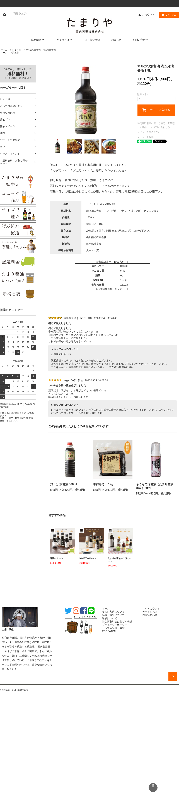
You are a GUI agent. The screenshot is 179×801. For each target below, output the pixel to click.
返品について (109, 618)
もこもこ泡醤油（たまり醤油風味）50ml (154, 486)
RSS (104, 631)
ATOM (112, 631)
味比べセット (56, 558)
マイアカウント (151, 608)
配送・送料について (113, 614)
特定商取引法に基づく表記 (117, 621)
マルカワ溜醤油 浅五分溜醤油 (41, 50)
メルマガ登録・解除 (113, 628)
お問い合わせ (140, 39)
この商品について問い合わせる (153, 127)
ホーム (4, 50)
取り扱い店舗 (92, 39)
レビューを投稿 (145, 137)
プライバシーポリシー (114, 624)
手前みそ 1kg (103, 484)
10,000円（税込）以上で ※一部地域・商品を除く (18, 73)
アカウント (148, 14)
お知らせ (116, 39)
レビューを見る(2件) (148, 132)
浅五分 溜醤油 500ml (63, 484)
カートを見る (149, 611)
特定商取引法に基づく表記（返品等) (156, 123)
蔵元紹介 (38, 39)
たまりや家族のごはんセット (119, 560)
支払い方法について (113, 611)
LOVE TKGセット (87, 558)
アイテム (168, 15)
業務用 (15, 52)
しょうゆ (16, 50)
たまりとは (65, 39)
